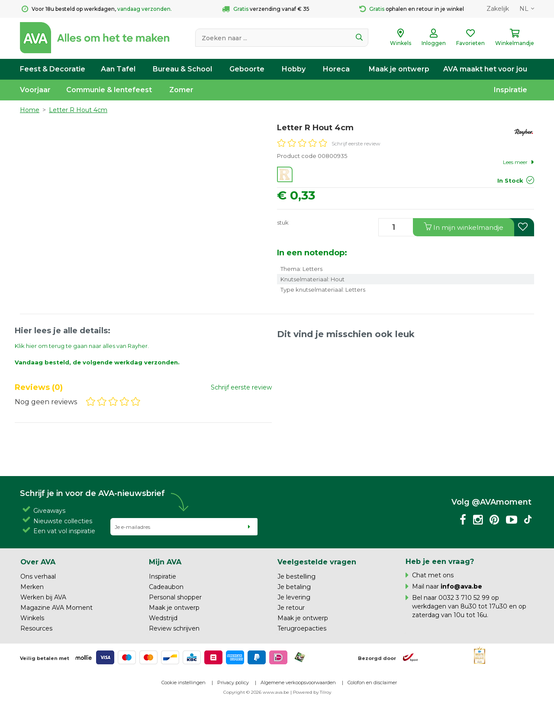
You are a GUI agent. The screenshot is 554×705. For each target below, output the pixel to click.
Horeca (336, 69)
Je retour (291, 608)
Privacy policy (233, 682)
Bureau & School (182, 69)
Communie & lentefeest (109, 90)
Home (29, 110)
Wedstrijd (163, 618)
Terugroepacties (301, 628)
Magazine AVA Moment (56, 608)
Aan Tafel (118, 69)
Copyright (234, 692)
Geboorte (246, 69)
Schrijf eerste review (356, 143)
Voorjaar (35, 90)
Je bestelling (296, 576)
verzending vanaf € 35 (265, 9)
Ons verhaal (38, 576)
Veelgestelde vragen (316, 561)
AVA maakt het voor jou (485, 69)
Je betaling (294, 587)
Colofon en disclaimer (372, 682)
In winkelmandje (463, 227)
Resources (36, 628)
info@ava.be (461, 586)
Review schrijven (174, 628)
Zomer (181, 90)
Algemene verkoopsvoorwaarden (298, 682)
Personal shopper (175, 597)
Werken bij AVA (43, 597)
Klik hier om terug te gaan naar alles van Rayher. (82, 345)
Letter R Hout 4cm (78, 110)
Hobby (294, 69)
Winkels (32, 618)
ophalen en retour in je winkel (411, 9)
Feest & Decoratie (52, 69)
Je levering (293, 597)
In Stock (510, 180)
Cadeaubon (166, 587)
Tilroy (325, 692)
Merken (32, 587)
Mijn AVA (165, 561)
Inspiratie (510, 90)
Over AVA (37, 561)
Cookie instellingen (183, 682)
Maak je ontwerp (399, 69)
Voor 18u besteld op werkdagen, (97, 9)
